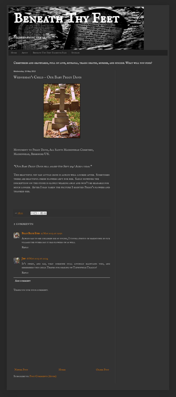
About (25, 52)
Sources (75, 52)
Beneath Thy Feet (66, 19)
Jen (24, 258)
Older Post (102, 369)
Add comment (23, 281)
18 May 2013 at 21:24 (37, 258)
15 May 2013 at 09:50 (51, 233)
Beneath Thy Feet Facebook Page (50, 52)
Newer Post (21, 369)
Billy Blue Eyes (31, 233)
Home (14, 52)
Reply (25, 247)
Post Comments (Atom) (42, 376)
